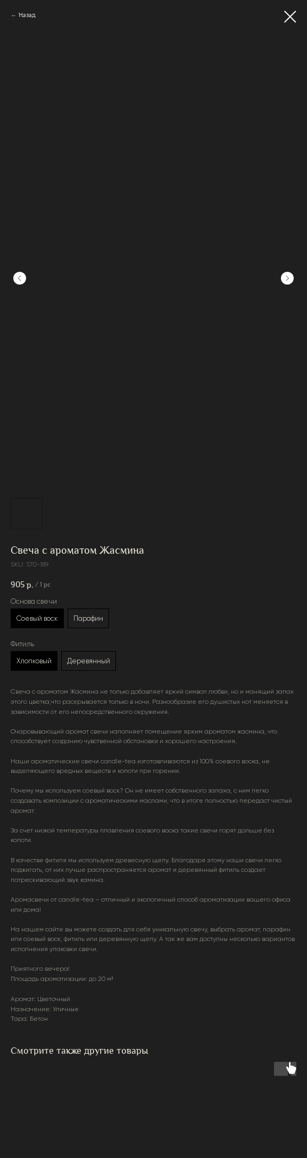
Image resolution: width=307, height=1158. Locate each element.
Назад (27, 15)
